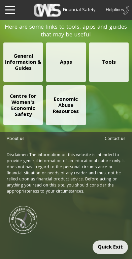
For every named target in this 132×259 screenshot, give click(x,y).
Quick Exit (110, 247)
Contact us (115, 139)
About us (15, 139)
